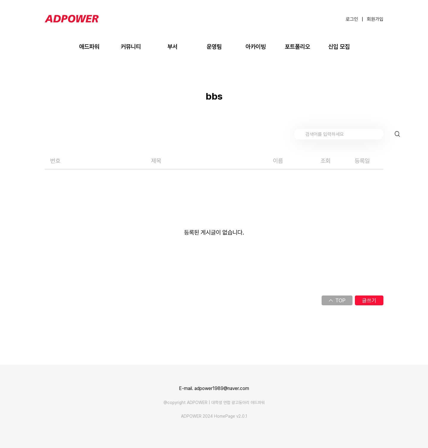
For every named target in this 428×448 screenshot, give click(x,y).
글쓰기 (369, 300)
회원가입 (375, 19)
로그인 (352, 19)
